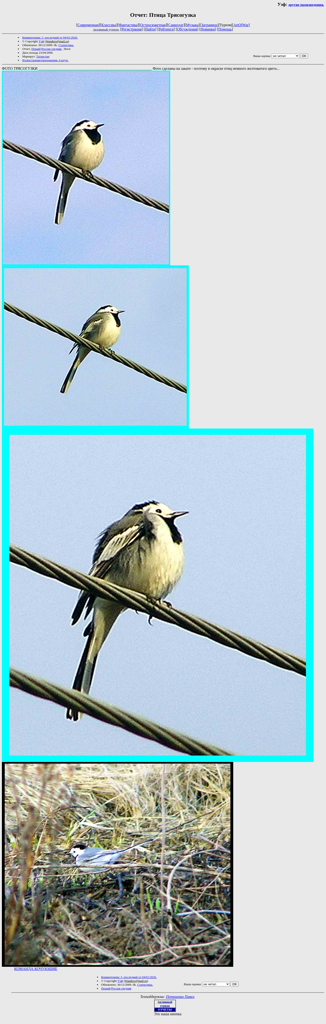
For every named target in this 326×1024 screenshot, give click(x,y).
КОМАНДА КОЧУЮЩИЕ (35, 969)
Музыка (192, 25)
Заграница (209, 25)
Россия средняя (52, 49)
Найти (150, 29)
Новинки (208, 29)
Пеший (36, 49)
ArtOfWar (240, 25)
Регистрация (132, 29)
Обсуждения (187, 29)
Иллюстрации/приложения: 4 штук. (45, 60)
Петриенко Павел (180, 997)
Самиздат (175, 25)
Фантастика (128, 25)
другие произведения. (306, 5)
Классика (108, 25)
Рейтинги (166, 29)
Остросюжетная (153, 25)
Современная (88, 25)
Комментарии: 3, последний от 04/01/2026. (50, 37)
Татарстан (42, 56)
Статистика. (66, 45)
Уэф (41, 41)
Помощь (225, 29)
